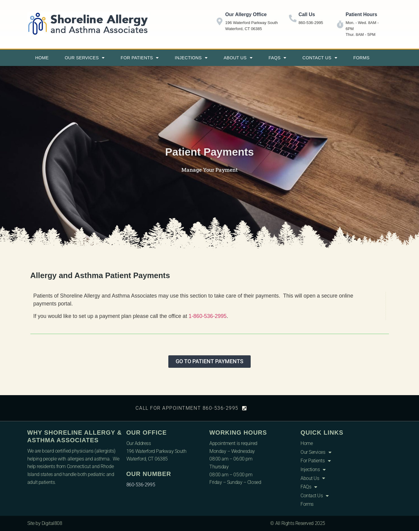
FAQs (278, 58)
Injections (191, 58)
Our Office (146, 432)
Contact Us (319, 58)
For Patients (140, 58)
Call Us (306, 14)
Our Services (85, 58)
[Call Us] (293, 18)
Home (42, 57)
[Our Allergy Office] (219, 21)
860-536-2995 (140, 485)
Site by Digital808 (44, 523)
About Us (238, 58)
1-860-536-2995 (208, 316)
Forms (361, 57)
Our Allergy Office (245, 14)
